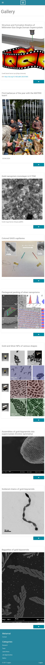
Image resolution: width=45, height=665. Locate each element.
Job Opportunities (7, 655)
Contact (4, 637)
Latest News (5, 651)
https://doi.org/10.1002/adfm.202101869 (16, 76)
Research (5, 645)
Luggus (41, 662)
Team (3, 648)
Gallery (4, 658)
